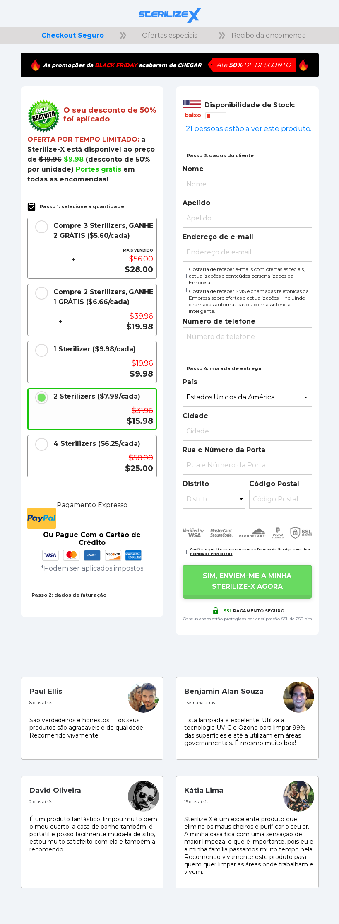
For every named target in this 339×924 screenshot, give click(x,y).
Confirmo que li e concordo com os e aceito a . (250, 551)
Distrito (196, 484)
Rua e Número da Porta (224, 450)
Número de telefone (219, 321)
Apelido (196, 203)
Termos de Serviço (274, 549)
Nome (193, 169)
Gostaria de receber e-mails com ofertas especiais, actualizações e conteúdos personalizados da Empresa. (247, 275)
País (190, 382)
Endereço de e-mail (218, 237)
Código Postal (274, 484)
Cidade (195, 416)
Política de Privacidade (211, 554)
